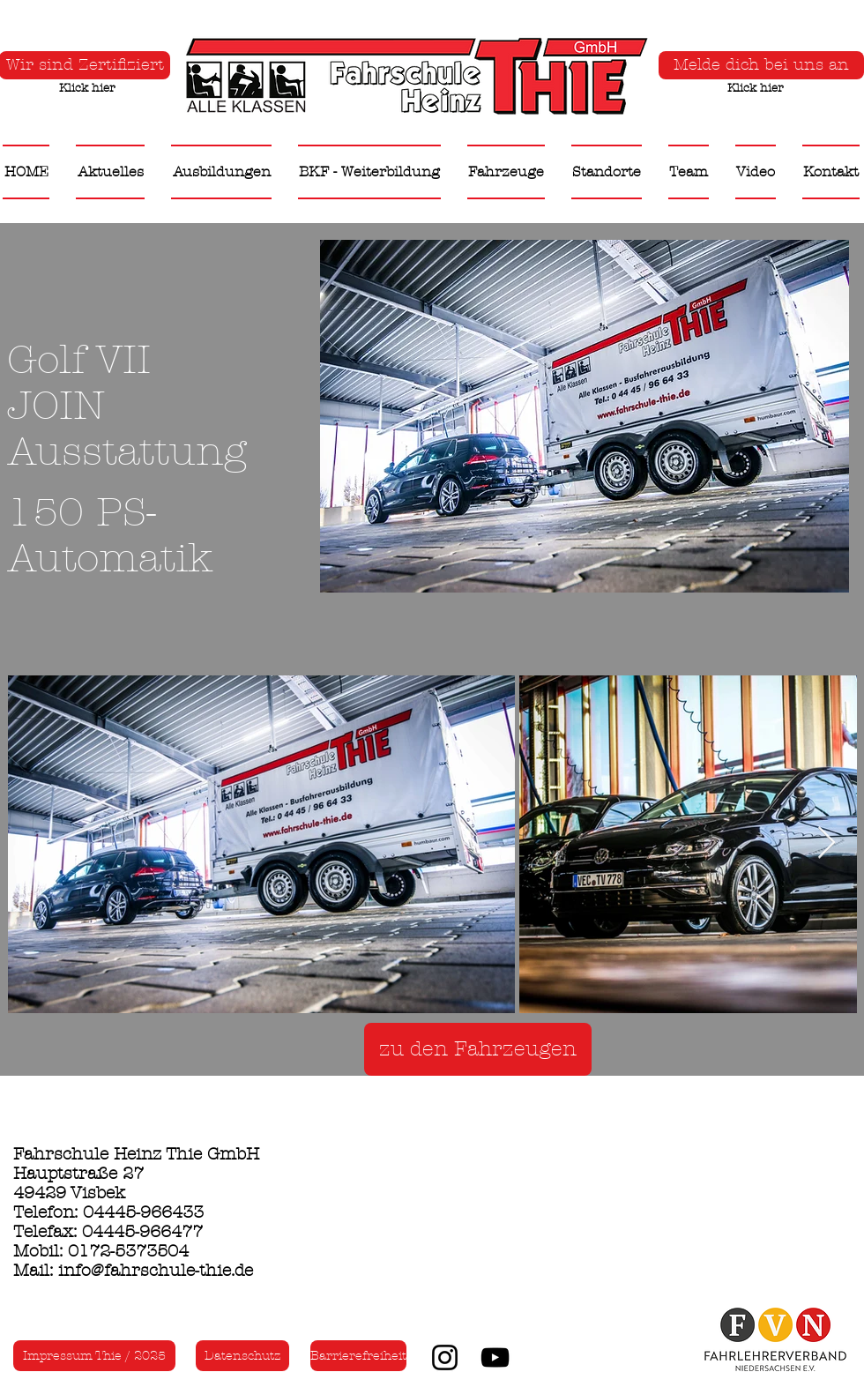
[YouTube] (495, 1357)
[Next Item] (826, 843)
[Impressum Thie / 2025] (94, 1355)
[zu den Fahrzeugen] (478, 1049)
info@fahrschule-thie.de (155, 1270)
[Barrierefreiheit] (358, 1355)
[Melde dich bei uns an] (761, 65)
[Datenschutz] (242, 1355)
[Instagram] (445, 1357)
